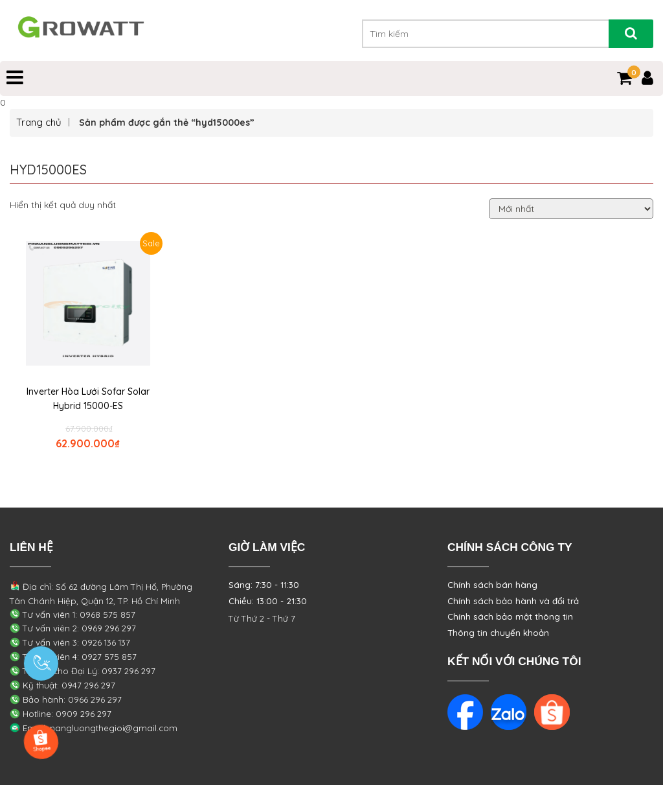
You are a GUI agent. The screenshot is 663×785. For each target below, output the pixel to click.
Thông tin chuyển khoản (498, 632)
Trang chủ (39, 122)
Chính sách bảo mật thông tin (510, 616)
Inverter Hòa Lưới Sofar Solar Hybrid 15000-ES (88, 399)
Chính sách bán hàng (492, 585)
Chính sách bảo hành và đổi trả (513, 601)
